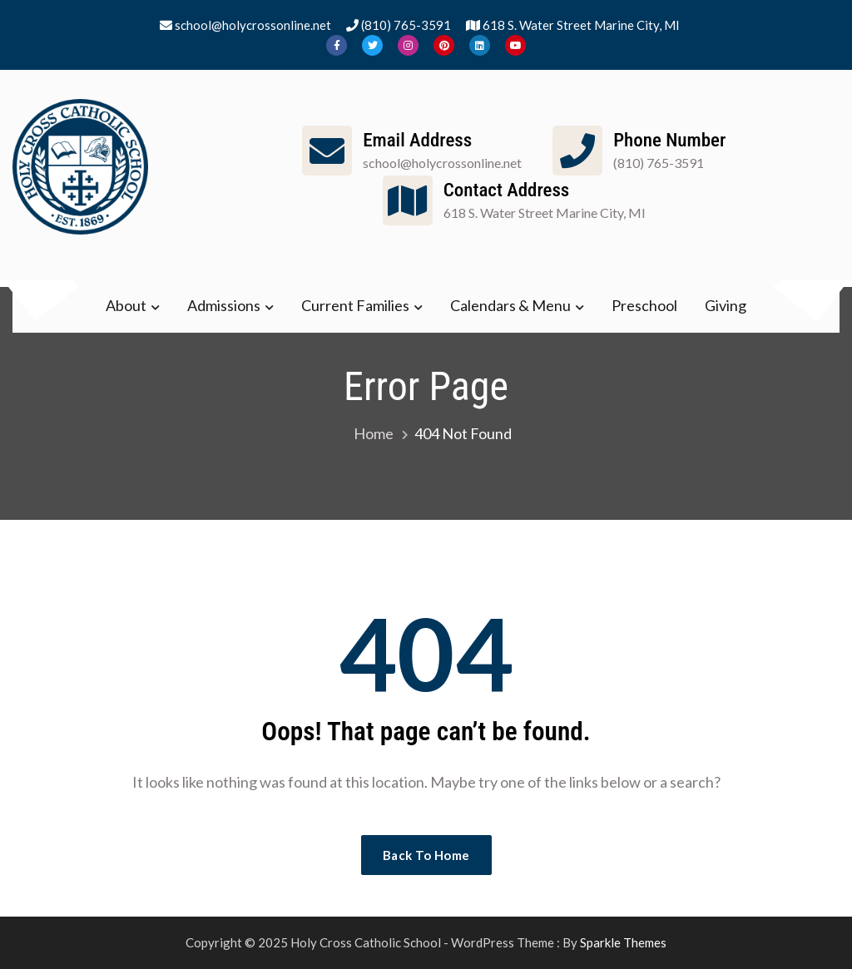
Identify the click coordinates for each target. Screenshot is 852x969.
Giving (725, 305)
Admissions (223, 305)
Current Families (355, 305)
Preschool (644, 305)
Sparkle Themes (623, 942)
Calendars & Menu (510, 305)
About (126, 305)
